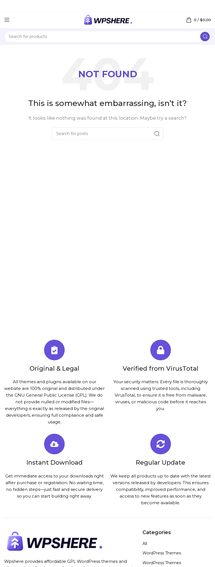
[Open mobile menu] (7, 19)
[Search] (107, 36)
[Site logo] (108, 19)
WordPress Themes (161, 553)
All (144, 543)
